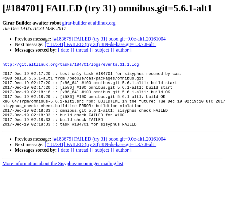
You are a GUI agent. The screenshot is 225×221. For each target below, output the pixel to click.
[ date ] (65, 49)
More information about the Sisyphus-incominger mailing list (62, 176)
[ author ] (122, 49)
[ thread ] (82, 49)
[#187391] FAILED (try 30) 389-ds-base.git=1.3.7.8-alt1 (100, 44)
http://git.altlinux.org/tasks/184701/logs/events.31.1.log (70, 65)
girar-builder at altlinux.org (88, 22)
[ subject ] (102, 49)
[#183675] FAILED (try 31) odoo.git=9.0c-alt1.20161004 (109, 38)
